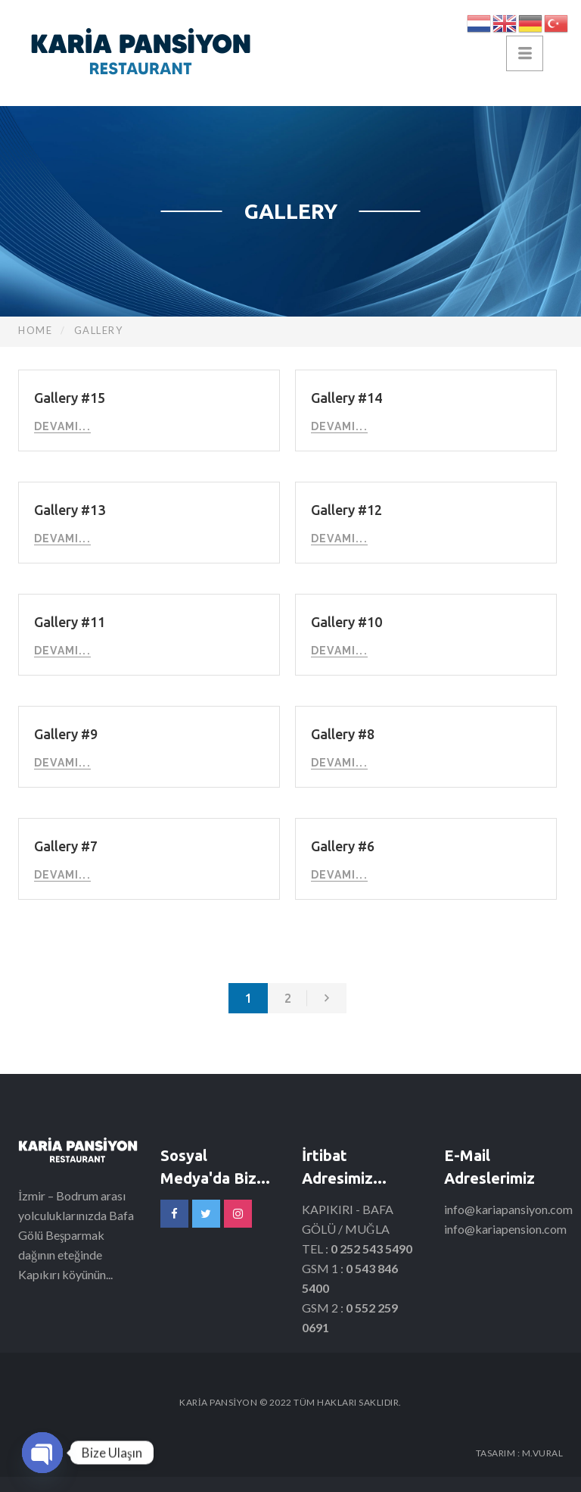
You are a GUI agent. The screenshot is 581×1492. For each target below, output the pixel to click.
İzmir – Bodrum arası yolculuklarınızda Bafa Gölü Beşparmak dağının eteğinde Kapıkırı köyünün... (76, 1234)
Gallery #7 (66, 846)
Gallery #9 (66, 733)
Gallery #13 (69, 509)
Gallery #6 (342, 846)
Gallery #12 (346, 509)
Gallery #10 (346, 621)
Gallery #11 (69, 621)
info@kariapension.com (505, 1229)
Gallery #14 (346, 397)
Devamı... (62, 426)
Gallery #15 (69, 397)
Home (35, 330)
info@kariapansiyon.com (508, 1209)
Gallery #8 (342, 733)
